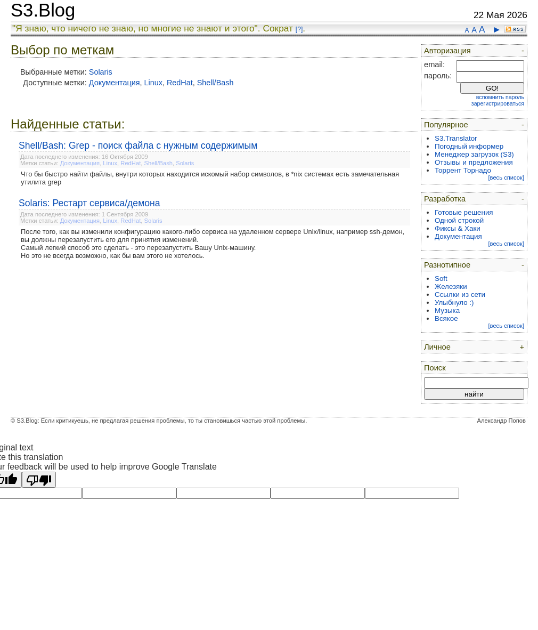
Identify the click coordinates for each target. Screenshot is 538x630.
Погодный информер (469, 146)
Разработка (445, 199)
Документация (114, 82)
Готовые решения (464, 212)
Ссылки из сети (460, 294)
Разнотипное (447, 265)
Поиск (435, 368)
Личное (437, 347)
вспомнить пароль (500, 97)
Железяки (451, 286)
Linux (153, 82)
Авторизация (447, 50)
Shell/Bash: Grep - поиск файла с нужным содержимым (138, 145)
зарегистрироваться (497, 103)
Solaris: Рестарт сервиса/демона (89, 203)
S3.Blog (43, 10)
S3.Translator (456, 138)
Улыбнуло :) (454, 302)
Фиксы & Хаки (457, 228)
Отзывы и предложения (474, 162)
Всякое (446, 318)
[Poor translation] (39, 480)
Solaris (100, 72)
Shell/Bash (215, 82)
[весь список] (506, 177)
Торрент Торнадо (463, 170)
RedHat (180, 82)
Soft (441, 278)
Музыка (447, 310)
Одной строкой (459, 220)
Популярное (446, 124)
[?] (299, 29)
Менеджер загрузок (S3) (474, 154)
